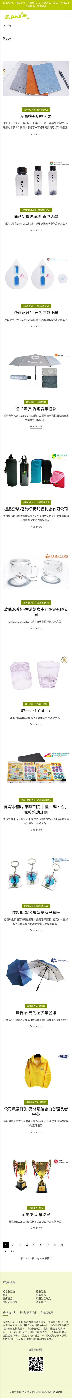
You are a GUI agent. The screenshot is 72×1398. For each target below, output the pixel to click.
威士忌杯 (29, 704)
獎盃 (41, 1207)
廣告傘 (42, 1006)
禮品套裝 (30, 402)
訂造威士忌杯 (41, 704)
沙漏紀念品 (28, 305)
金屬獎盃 (33, 1207)
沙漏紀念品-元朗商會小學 (36, 312)
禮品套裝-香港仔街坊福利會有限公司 (36, 508)
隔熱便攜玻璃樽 (29, 209)
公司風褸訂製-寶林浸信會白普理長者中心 (36, 1111)
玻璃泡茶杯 (28, 602)
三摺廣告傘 (41, 402)
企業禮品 (41, 1295)
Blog (8, 25)
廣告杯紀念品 (44, 209)
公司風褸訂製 (32, 1102)
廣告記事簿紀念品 (39, 109)
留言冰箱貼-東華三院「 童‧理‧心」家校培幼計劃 (36, 809)
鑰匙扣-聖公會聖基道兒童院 (36, 912)
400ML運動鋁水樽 (41, 502)
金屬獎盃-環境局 (36, 1214)
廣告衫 (43, 1102)
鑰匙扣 (27, 905)
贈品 (5, 1295)
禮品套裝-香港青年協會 (36, 408)
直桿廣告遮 (32, 1006)
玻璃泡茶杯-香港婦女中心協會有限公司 (36, 612)
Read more (36, 134)
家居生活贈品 (43, 1298)
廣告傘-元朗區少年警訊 (36, 1012)
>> (12, 1251)
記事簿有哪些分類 (36, 116)
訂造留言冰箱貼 (44, 800)
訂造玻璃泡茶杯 (42, 602)
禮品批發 (41, 1301)
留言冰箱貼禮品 (28, 800)
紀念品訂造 (9, 1291)
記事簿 (27, 109)
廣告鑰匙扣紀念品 (39, 905)
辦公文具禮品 (10, 1301)
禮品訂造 (41, 1291)
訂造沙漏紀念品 (42, 305)
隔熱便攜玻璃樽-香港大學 (36, 216)
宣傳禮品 (7, 1298)
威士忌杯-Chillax (36, 710)
